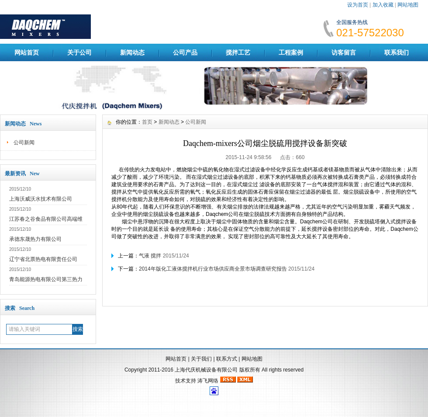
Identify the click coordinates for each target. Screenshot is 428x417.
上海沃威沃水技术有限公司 (40, 199)
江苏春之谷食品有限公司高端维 (46, 219)
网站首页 (26, 52)
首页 (147, 122)
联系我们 (396, 52)
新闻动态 (132, 52)
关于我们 (201, 359)
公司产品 (185, 52)
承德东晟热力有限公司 (35, 239)
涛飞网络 (207, 381)
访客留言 (343, 52)
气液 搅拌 (150, 256)
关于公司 (79, 52)
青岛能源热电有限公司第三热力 (46, 279)
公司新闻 (24, 142)
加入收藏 (383, 5)
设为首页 (357, 5)
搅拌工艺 (238, 52)
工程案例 (291, 52)
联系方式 (226, 359)
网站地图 (407, 5)
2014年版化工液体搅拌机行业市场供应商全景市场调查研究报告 (213, 269)
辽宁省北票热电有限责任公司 (43, 259)
